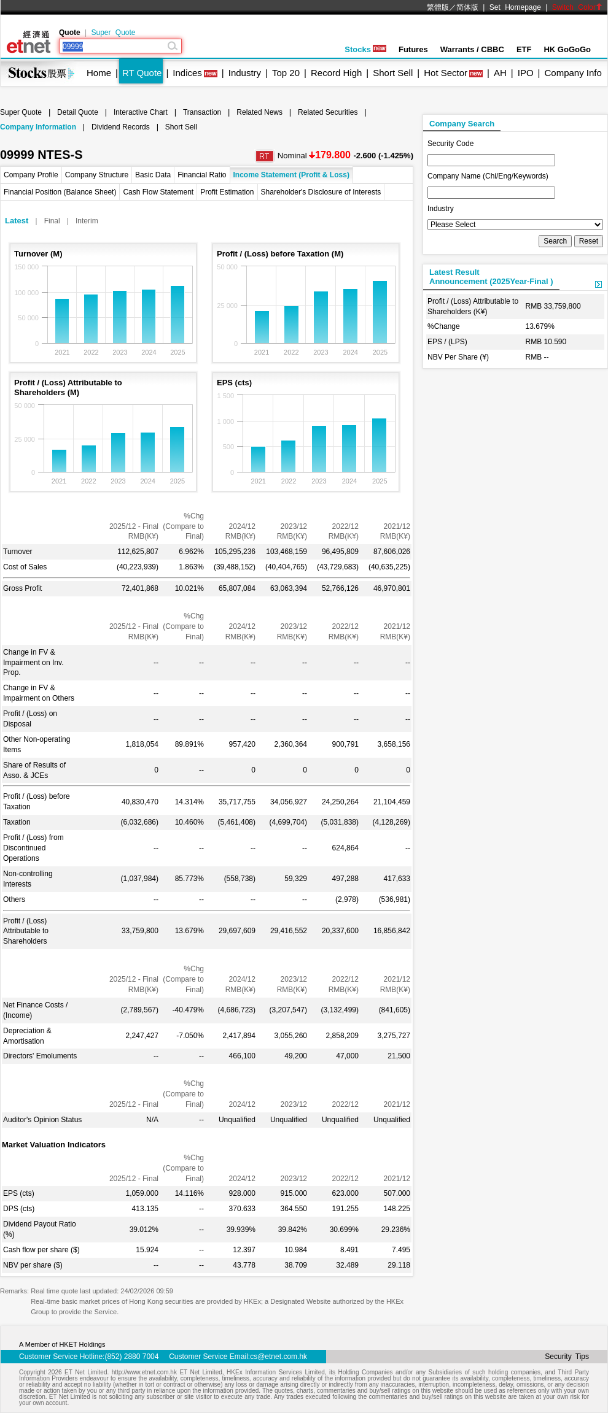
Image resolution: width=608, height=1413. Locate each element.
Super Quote (113, 32)
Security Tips (567, 1356)
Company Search (461, 123)
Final (52, 221)
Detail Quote (77, 112)
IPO (526, 72)
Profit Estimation (227, 192)
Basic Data (153, 175)
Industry (244, 72)
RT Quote (142, 72)
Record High (336, 72)
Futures (413, 49)
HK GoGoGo (567, 49)
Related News (259, 112)
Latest (16, 220)
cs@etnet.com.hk (278, 1356)
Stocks (365, 49)
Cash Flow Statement (158, 192)
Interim (87, 221)
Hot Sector (445, 72)
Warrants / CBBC (472, 49)
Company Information (38, 127)
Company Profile (31, 175)
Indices (187, 72)
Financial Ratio (201, 175)
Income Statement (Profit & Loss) (291, 175)
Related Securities (327, 112)
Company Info (572, 72)
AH (500, 72)
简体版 (467, 7)
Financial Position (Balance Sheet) (60, 192)
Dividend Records (121, 127)
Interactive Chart (141, 112)
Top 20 (286, 72)
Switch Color (577, 7)
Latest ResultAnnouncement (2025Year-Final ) (491, 277)
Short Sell (393, 72)
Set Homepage (515, 7)
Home (99, 72)
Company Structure (96, 175)
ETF (524, 49)
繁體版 (438, 7)
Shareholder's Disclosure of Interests (321, 192)
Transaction (202, 112)
